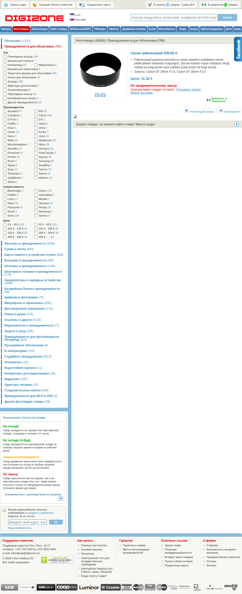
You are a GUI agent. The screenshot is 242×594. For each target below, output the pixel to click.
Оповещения (229, 111)
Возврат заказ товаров (179, 557)
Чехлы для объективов (24, 77)
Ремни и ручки (18, 314)
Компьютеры (39, 29)
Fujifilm (13, 123)
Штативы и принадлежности (29, 266)
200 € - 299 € (17, 233)
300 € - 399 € (48, 233)
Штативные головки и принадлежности (33, 273)
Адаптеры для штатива (23, 85)
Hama (43, 123)
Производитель (13, 107)
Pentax (14, 157)
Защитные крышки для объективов (32, 73)
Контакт (211, 565)
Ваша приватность (19, 527)
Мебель (114, 29)
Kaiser (13, 132)
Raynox (45, 157)
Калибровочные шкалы (23, 98)
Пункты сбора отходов (179, 561)
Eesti (75, 14)
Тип (5, 52)
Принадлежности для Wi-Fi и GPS (30, 396)
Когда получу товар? (94, 575)
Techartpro (15, 173)
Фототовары (21, 29)
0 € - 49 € (16, 224)
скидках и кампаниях (41, 512)
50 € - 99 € (48, 224)
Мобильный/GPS (80, 29)
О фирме (212, 545)
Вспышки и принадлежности (29, 260)
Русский (78, 19)
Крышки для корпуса (21, 60)
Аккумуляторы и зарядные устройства (32, 282)
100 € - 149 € (17, 228)
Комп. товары (58, 29)
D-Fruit (13, 119)
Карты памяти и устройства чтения (33, 254)
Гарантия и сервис (134, 545)
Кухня (152, 29)
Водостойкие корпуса (23, 367)
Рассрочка (87, 553)
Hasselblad (46, 195)
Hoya (12, 128)
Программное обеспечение (26, 345)
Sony (12, 169)
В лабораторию (19, 350)
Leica (44, 136)
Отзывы (211, 561)
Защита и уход (18, 331)
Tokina (44, 173)
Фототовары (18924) (90, 40)
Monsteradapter (18, 144)
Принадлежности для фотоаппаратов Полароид (31, 338)
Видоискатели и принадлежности (31, 325)
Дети (229, 29)
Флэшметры (16, 362)
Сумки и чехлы (19, 249)
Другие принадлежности (25, 102)
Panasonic (15, 152)
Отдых (194, 29)
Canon (45, 115)
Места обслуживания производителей (136, 551)
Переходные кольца (23, 56)
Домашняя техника (133, 29)
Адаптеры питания (21, 384)
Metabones (47, 140)
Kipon (12, 136)
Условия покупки (91, 549)
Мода (182, 29)
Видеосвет (16, 379)
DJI (42, 119)
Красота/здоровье (212, 29)
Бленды (15, 81)
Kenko (43, 132)
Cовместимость (13, 186)
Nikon (44, 144)
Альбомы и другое (22, 319)
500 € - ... (46, 237)
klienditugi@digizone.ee (25, 553)
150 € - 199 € (48, 228)
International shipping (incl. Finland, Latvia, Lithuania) (97, 570)
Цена (6, 220)
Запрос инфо (173, 545)
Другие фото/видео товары (27, 401)
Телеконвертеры (19, 90)
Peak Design (47, 152)
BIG (43, 111)
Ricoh (12, 161)
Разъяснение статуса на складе (24, 417)
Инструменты (167, 29)
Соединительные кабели (26, 390)
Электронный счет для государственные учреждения (95, 561)
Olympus (46, 148)
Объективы (17, 40)
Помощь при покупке (94, 545)
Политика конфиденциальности (178, 551)
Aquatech (14, 111)
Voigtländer (15, 177)
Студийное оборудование (27, 356)
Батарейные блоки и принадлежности (32, 290)
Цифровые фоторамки (24, 297)
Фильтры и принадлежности (29, 243)
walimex (45, 177)
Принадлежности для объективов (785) (136, 40)
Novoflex (15, 148)
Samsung (45, 211)
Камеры (6, 29)
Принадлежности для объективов (32, 46)
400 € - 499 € (17, 237)
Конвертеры (17, 65)
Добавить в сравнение (219, 100)
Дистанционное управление (28, 308)
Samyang (46, 161)
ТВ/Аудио (100, 29)
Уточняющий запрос (199, 111)
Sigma (12, 165)
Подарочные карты (176, 565)
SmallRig (45, 165)
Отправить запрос (188, 89)
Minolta (44, 199)
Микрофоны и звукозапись (28, 303)
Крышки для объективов (24, 69)
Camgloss (15, 115)
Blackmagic (15, 190)
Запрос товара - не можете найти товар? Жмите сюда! (115, 124)
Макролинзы (47, 65)
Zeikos (13, 182)
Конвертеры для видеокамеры (29, 373)
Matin (13, 140)
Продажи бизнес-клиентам (223, 557)
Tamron (45, 169)
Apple (237, 29)
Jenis (43, 128)
